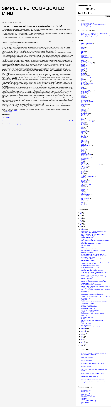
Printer (83, 144)
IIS (82, 99)
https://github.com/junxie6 (87, 23)
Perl (82, 132)
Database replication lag (87, 237)
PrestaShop (84, 142)
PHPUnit (83, 137)
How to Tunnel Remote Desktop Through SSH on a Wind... (95, 240)
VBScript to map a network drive (89, 306)
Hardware (83, 93)
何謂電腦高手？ (84, 300)
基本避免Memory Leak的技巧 (88, 308)
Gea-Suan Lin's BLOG (86, 395)
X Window (83, 201)
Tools (82, 175)
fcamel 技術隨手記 (85, 390)
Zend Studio (84, 204)
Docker (83, 72)
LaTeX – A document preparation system (91, 284)
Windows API (84, 195)
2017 (81, 215)
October (83, 330)
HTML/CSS (84, 96)
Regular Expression (86, 154)
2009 (81, 228)
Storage (83, 170)
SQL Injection (84, 166)
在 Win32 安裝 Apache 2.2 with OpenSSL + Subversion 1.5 (95, 296)
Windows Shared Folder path (88, 305)
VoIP (82, 190)
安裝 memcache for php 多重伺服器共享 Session (93, 250)
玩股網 (82, 322)
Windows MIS (84, 197)
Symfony (83, 171)
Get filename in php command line (89, 376)
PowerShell (84, 141)
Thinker (83, 399)
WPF (82, 199)
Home (38, 120)
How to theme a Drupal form (88, 257)
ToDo (82, 173)
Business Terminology (86, 57)
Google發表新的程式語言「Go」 (89, 263)
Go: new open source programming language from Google (95, 262)
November (83, 328)
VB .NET (83, 181)
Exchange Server (85, 81)
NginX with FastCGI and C (87, 357)
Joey (82, 404)
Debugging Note (85, 291)
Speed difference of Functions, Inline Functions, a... (93, 326)
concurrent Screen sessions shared (89, 249)
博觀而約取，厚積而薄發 (87, 252)
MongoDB (83, 123)
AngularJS (83, 46)
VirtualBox (83, 186)
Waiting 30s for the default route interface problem (93, 382)
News (82, 127)
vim (82, 185)
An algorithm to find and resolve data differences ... (93, 231)
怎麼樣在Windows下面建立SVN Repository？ (92, 312)
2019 (81, 212)
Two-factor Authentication (87, 176)
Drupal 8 (83, 74)
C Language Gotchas (86, 323)
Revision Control (85, 158)
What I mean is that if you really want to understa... (93, 234)
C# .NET (83, 60)
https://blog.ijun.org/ (86, 25)
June (82, 336)
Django (83, 69)
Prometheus (84, 146)
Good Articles (84, 91)
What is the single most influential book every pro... (93, 280)
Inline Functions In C (86, 325)
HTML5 (83, 97)
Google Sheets (85, 92)
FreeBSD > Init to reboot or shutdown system (92, 275)
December (83, 229)
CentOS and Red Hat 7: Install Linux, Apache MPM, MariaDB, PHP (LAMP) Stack (94, 34)
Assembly (83, 50)
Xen (82, 202)
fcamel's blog (84, 391)
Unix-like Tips (84, 180)
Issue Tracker (84, 104)
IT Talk (83, 105)
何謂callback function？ (86, 298)
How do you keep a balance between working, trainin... (94, 272)
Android (83, 44)
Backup (83, 51)
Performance (84, 131)
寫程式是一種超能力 (86, 366)
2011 (81, 224)
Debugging (84, 68)
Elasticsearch (84, 75)
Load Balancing (85, 113)
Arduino (83, 48)
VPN (82, 192)
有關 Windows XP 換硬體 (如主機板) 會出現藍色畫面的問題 (95, 289)
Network (83, 126)
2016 (81, 217)
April (82, 339)
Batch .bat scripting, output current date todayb (93, 379)
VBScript (83, 182)
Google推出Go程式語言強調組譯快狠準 (90, 265)
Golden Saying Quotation (87, 90)
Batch (82, 53)
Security (83, 163)
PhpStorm (83, 136)
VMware (83, 189)
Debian (83, 66)
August (83, 333)
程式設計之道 (84, 315)
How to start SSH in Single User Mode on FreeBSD (93, 277)
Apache (83, 47)
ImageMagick (84, 100)
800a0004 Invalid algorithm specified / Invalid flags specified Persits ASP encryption (93, 353)
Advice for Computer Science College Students (92, 254)
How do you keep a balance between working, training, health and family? (32, 26)
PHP (82, 135)
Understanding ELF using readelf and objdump (92, 313)
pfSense (83, 133)
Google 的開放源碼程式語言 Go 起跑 (90, 267)
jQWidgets (83, 110)
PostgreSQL (84, 140)
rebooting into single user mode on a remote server (93, 273)
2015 (81, 218)
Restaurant (84, 155)
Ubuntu (83, 177)
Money (83, 122)
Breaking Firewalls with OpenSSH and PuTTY (92, 243)
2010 (81, 226)
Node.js (83, 130)
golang (83, 88)
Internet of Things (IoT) (87, 101)
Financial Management (87, 83)
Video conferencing (86, 184)
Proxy (82, 148)
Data (82, 64)
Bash (82, 52)
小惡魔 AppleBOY (85, 402)
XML (82, 203)
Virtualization (84, 188)
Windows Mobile (85, 198)
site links (83, 318)
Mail (82, 118)
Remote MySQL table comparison (89, 232)
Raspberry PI (84, 150)
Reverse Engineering (86, 157)
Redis (82, 152)
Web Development (85, 194)
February (83, 342)
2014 (81, 220)
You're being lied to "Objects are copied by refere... (93, 258)
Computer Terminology (87, 62)
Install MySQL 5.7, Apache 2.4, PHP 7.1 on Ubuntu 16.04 (95, 36)
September (84, 331)
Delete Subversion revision (87, 283)
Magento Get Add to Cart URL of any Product (92, 363)
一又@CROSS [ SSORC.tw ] (88, 400)
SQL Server (84, 167)
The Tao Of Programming (87, 317)
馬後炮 (82, 247)
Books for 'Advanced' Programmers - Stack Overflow (94, 281)
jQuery (83, 109)
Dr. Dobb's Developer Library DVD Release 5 (92, 320)
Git (82, 87)
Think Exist (84, 398)
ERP (82, 78)
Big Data (83, 55)
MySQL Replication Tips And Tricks (89, 239)
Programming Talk (10, 111)
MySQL (83, 124)
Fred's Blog (84, 394)
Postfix (83, 139)
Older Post (72, 120)
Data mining (84, 65)
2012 (81, 223)
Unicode (83, 179)
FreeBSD (83, 84)
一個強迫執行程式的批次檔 (87, 303)
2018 (81, 213)
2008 (81, 345)
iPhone (83, 102)
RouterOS (83, 159)
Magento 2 (84, 117)
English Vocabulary (86, 77)
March (82, 341)
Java (82, 106)
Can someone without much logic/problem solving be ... (94, 293)
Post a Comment (6, 117)
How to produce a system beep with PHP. (91, 269)
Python (83, 149)
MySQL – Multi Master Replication (89, 235)
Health (83, 95)
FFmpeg (83, 82)
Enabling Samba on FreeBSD (88, 260)
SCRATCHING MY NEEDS (88, 397)
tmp (82, 172)
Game (82, 86)
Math (82, 119)
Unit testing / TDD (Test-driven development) (92, 270)
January (83, 344)
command (83, 61)
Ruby (82, 161)
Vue (82, 193)
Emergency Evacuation (86, 278)
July (82, 334)
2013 (81, 221)
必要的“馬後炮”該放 (85, 245)
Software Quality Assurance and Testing (91, 164)
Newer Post (5, 120)
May (82, 337)
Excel (82, 79)
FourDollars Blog (85, 393)
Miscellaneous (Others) (87, 121)
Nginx (82, 128)
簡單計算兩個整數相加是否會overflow (90, 310)
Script (82, 162)
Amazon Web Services (87, 43)
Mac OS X (83, 114)
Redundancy (84, 153)
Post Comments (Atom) (15, 124)
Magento (83, 115)
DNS (82, 70)
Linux (82, 112)
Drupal (83, 73)
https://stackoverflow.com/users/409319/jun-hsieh (93, 24)
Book (82, 56)
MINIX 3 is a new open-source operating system (93, 294)
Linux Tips (83, 242)
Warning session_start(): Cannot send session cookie (94, 255)
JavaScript (84, 108)
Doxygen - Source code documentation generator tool (94, 301)
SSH (82, 168)
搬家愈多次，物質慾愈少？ (88, 360)
